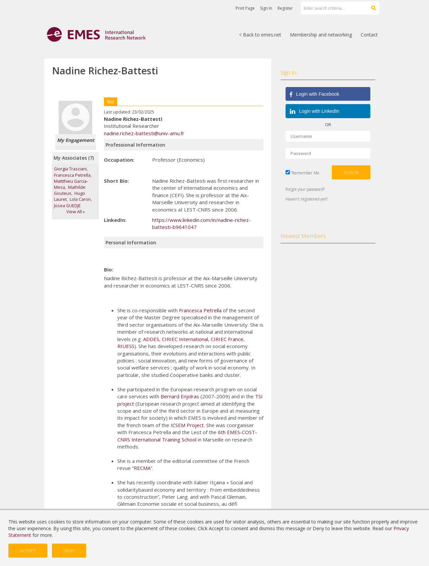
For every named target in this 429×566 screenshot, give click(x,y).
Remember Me (305, 173)
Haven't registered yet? (306, 199)
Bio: (108, 269)
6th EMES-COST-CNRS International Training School (187, 435)
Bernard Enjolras (180, 396)
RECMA (142, 468)
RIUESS (125, 346)
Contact (369, 34)
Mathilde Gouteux (69, 190)
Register (285, 8)
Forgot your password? (305, 189)
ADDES (151, 339)
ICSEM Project (187, 425)
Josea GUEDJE (67, 206)
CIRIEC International (185, 339)
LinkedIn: (115, 220)
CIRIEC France (227, 339)
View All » (75, 212)
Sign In (266, 8)
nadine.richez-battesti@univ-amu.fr (144, 133)
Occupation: (119, 159)
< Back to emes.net (260, 34)
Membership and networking (321, 34)
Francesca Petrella (72, 175)
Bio (110, 101)
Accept (28, 551)
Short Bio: (116, 180)
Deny (69, 551)
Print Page (245, 8)
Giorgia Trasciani (70, 169)
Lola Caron (80, 199)
